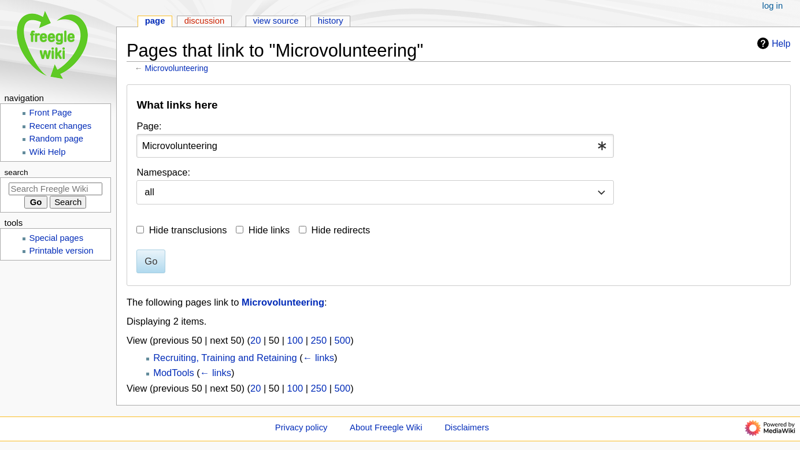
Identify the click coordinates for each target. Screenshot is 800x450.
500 (343, 340)
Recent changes (60, 126)
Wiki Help (47, 152)
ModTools (173, 372)
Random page (56, 138)
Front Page (50, 112)
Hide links (269, 230)
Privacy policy (301, 427)
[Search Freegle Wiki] (55, 189)
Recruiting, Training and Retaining (225, 357)
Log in (772, 5)
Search (16, 172)
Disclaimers (467, 427)
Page (155, 20)
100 (295, 340)
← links (318, 357)
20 (255, 340)
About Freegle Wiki (386, 427)
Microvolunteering (176, 68)
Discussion (204, 20)
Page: (148, 126)
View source (276, 20)
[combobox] (375, 146)
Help (772, 43)
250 (319, 340)
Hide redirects (341, 230)
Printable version (61, 250)
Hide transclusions (188, 230)
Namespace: (163, 172)
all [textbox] (149, 192)
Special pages (56, 238)
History (330, 20)
